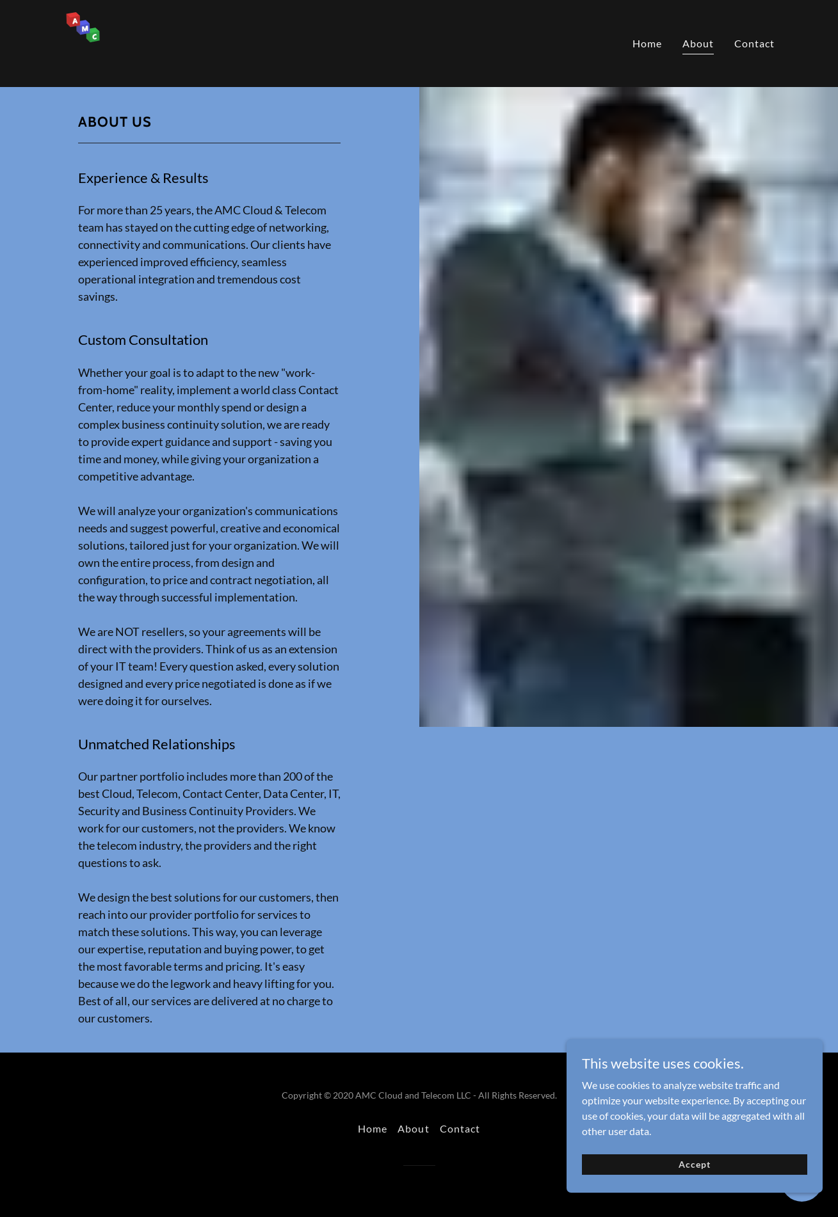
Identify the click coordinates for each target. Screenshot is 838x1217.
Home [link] (647, 43)
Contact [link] (754, 43)
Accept (694, 1178)
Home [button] (372, 1128)
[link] (114, 42)
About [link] (698, 43)
